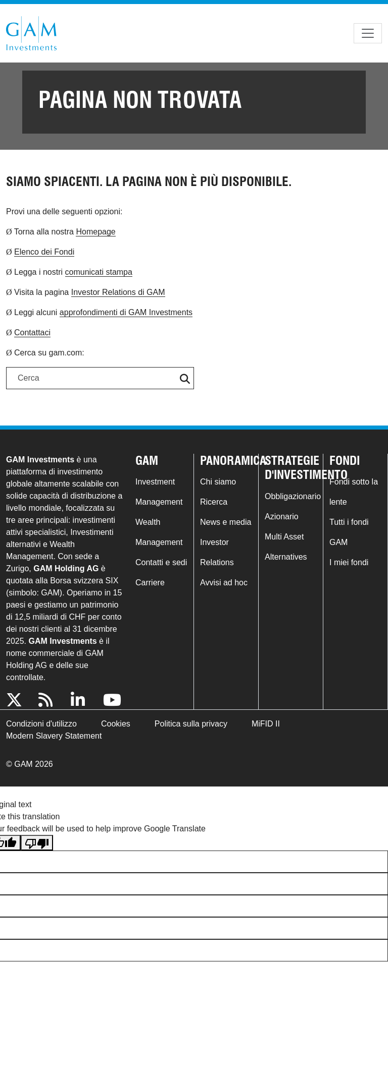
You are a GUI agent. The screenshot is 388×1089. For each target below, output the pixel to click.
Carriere (150, 582)
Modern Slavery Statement (54, 736)
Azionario (282, 516)
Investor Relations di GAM (118, 292)
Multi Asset (284, 536)
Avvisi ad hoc (224, 582)
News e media (225, 522)
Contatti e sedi (161, 562)
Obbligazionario (293, 496)
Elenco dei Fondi (44, 252)
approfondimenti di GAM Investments (126, 312)
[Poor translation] (37, 843)
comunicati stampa (98, 272)
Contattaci (32, 332)
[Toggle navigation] (368, 33)
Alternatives (286, 557)
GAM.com (31, 33)
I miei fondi (348, 562)
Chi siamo (218, 481)
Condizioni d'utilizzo (41, 723)
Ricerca (213, 502)
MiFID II (266, 723)
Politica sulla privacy (191, 723)
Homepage (95, 231)
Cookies (115, 723)
